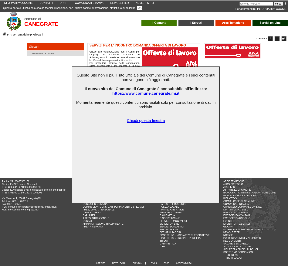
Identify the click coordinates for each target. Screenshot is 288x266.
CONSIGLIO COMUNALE (96, 204)
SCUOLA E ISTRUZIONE (237, 246)
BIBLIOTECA (230, 198)
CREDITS (100, 263)
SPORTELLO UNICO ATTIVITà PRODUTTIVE (185, 235)
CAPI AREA (89, 215)
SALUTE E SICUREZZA (236, 243)
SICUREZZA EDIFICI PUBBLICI (240, 249)
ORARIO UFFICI (91, 212)
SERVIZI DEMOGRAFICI (173, 221)
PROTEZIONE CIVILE (172, 209)
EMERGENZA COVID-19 (236, 215)
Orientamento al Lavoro (41, 53)
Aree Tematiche (233, 22)
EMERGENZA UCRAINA (236, 218)
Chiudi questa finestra (146, 120)
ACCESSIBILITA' (184, 263)
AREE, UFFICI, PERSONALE (98, 209)
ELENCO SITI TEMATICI (236, 212)
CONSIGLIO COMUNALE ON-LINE (242, 206)
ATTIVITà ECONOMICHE (237, 189)
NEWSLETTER (231, 232)
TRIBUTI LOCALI (232, 257)
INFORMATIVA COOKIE (271, 8)
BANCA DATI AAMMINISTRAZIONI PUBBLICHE (249, 192)
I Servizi (196, 22)
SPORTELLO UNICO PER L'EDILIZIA (180, 238)
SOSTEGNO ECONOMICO (238, 252)
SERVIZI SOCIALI (169, 229)
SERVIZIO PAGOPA (170, 232)
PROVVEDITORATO (171, 212)
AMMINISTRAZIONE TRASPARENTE (103, 223)
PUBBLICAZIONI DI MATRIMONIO (242, 238)
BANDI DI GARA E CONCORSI (240, 195)
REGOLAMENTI (232, 240)
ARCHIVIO (229, 187)
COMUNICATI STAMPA (236, 204)
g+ (284, 38)
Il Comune (159, 22)
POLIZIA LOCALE (169, 206)
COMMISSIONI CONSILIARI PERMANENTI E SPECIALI (113, 206)
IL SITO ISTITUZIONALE (96, 218)
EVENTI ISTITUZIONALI (236, 223)
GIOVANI (228, 226)
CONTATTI (88, 221)
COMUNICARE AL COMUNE (239, 201)
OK (140, 7)
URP (162, 246)
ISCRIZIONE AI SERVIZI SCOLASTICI (244, 229)
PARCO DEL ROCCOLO (173, 204)
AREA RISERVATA (93, 226)
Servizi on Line (270, 22)
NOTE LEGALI (119, 263)
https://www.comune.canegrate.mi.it (145, 93)
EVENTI (227, 221)
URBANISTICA (168, 243)
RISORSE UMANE (170, 218)
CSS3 (166, 263)
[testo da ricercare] (256, 4)
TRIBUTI (164, 240)
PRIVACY (137, 263)
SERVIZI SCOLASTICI (172, 226)
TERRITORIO (230, 255)
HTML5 (153, 263)
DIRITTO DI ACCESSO (236, 209)
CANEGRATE (41, 24)
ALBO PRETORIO (233, 184)
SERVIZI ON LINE (169, 223)
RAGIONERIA (167, 215)
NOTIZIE (228, 235)
